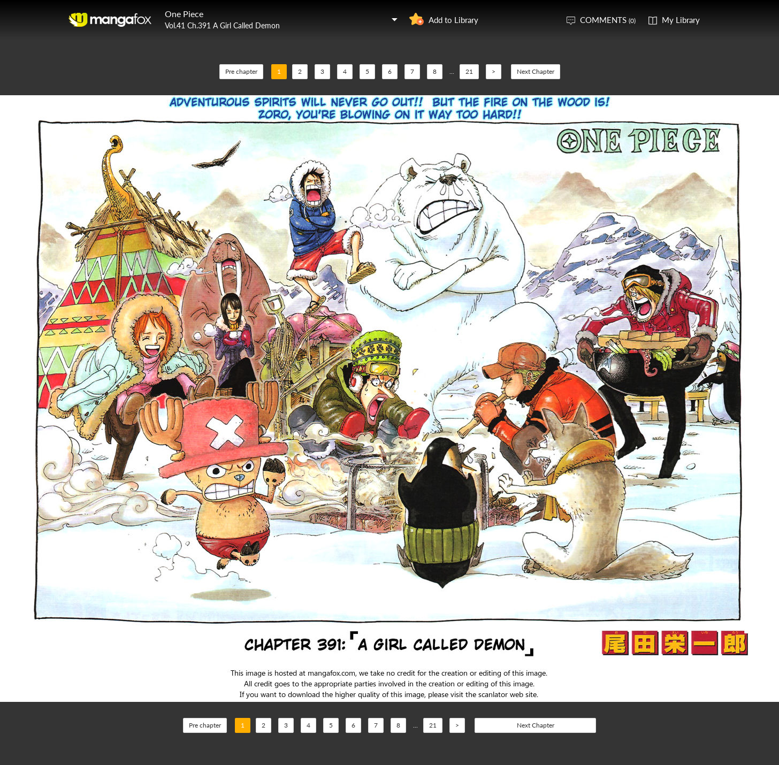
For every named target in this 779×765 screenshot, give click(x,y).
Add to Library (453, 20)
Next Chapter (535, 71)
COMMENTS (608, 20)
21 (469, 71)
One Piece (184, 14)
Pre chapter (241, 71)
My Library (681, 20)
